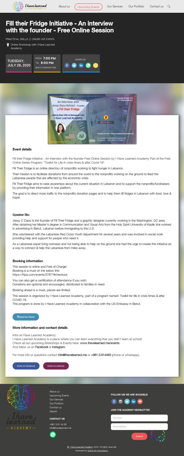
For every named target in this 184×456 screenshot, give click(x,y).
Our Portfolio (136, 6)
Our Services (115, 6)
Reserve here (25, 317)
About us (64, 6)
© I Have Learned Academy (80, 447)
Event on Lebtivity (56, 366)
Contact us (157, 6)
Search (53, 411)
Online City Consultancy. (98, 450)
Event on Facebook (26, 366)
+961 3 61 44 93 (58, 424)
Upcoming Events (88, 6)
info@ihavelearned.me (60, 427)
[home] (30, 7)
